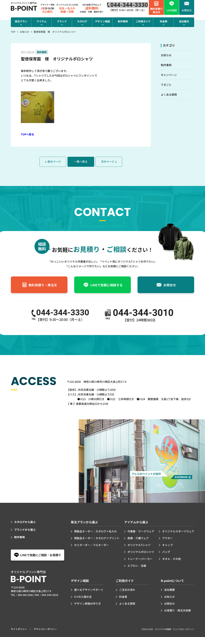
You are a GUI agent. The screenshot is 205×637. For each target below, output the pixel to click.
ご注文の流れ (127, 589)
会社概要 (169, 589)
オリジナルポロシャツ (141, 552)
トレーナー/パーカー (140, 558)
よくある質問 (169, 94)
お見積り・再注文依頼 (177, 610)
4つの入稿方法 (83, 596)
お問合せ (169, 603)
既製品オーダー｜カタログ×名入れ (95, 531)
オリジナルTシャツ (139, 545)
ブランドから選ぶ (25, 529)
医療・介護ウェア (138, 538)
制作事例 (166, 65)
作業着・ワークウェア (141, 531)
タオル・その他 (171, 558)
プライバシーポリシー (45, 628)
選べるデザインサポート (89, 589)
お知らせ (24, 31)
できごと (166, 85)
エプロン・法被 (137, 565)
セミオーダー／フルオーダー (91, 545)
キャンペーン (169, 75)
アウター (167, 538)
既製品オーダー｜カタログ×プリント (97, 538)
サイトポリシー (19, 628)
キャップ (167, 545)
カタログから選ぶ (25, 522)
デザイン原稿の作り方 (87, 603)
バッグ (166, 552)
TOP (13, 31)
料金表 (123, 596)
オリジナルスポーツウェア (178, 531)
